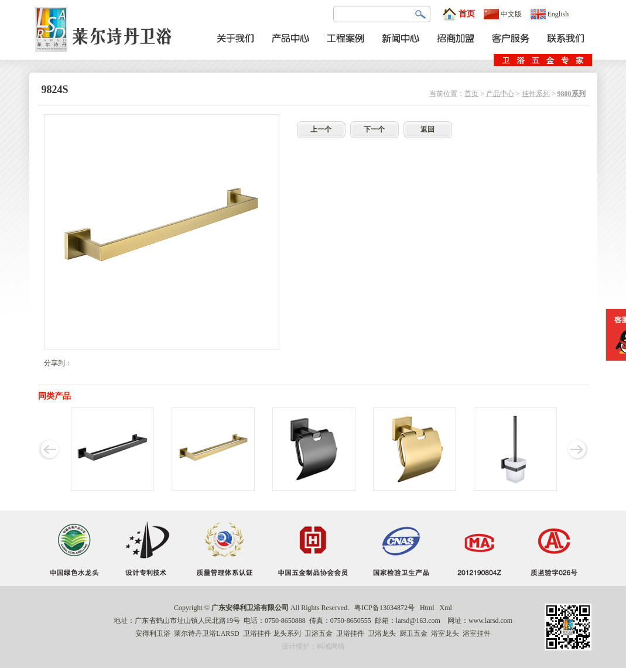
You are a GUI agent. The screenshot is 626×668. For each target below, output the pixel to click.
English (550, 14)
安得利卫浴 (152, 633)
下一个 (374, 129)
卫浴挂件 (257, 633)
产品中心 (500, 94)
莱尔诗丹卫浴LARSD (206, 633)
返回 (427, 129)
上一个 (320, 129)
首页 (458, 14)
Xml (446, 608)
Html (427, 608)
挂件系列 (536, 94)
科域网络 (331, 646)
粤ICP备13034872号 (384, 608)
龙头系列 (287, 633)
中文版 (503, 14)
